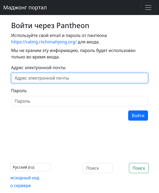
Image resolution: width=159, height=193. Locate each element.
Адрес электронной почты (38, 67)
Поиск (138, 168)
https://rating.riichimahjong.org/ (44, 42)
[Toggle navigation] (148, 7)
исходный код (24, 178)
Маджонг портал (25, 7)
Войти (138, 115)
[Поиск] (98, 168)
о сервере (20, 185)
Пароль (19, 91)
